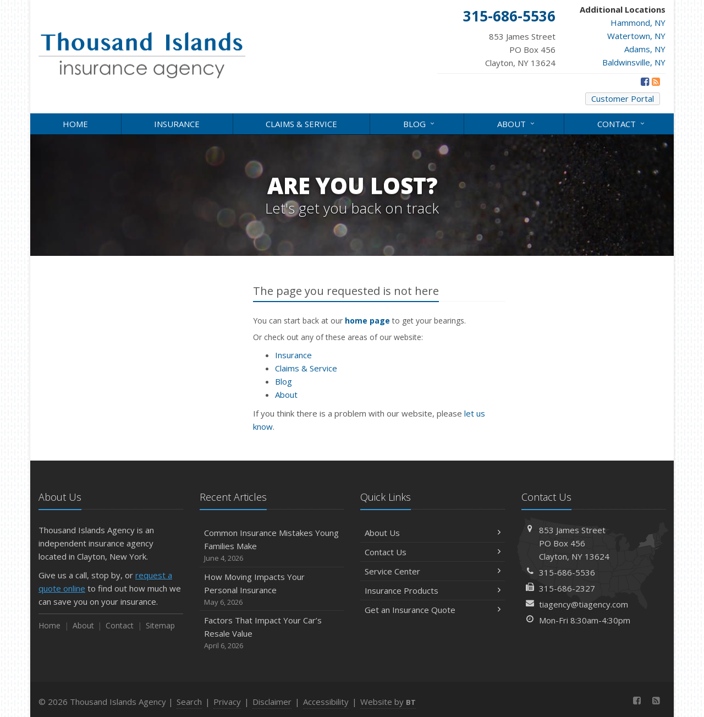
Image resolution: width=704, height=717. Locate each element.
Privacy (227, 701)
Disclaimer (272, 701)
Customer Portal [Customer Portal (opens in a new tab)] (622, 98)
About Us (433, 532)
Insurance (177, 123)
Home (75, 123)
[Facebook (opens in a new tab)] (645, 81)
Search (189, 701)
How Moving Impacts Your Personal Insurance (272, 589)
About (516, 123)
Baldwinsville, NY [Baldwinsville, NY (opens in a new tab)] (634, 62)
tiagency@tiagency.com (583, 604)
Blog (419, 123)
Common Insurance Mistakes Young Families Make (272, 545)
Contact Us (433, 551)
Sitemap (160, 625)
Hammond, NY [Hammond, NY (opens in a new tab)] (638, 22)
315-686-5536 (567, 572)
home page (367, 320)
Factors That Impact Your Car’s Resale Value (272, 633)
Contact (621, 123)
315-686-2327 (567, 588)
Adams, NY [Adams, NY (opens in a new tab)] (645, 48)
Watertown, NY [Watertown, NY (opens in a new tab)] (636, 35)
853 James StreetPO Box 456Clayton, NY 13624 (574, 543)
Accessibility (326, 701)
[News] (656, 81)
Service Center (433, 571)
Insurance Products (433, 590)
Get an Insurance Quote (433, 609)
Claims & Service (301, 123)
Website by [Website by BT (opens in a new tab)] (388, 701)
